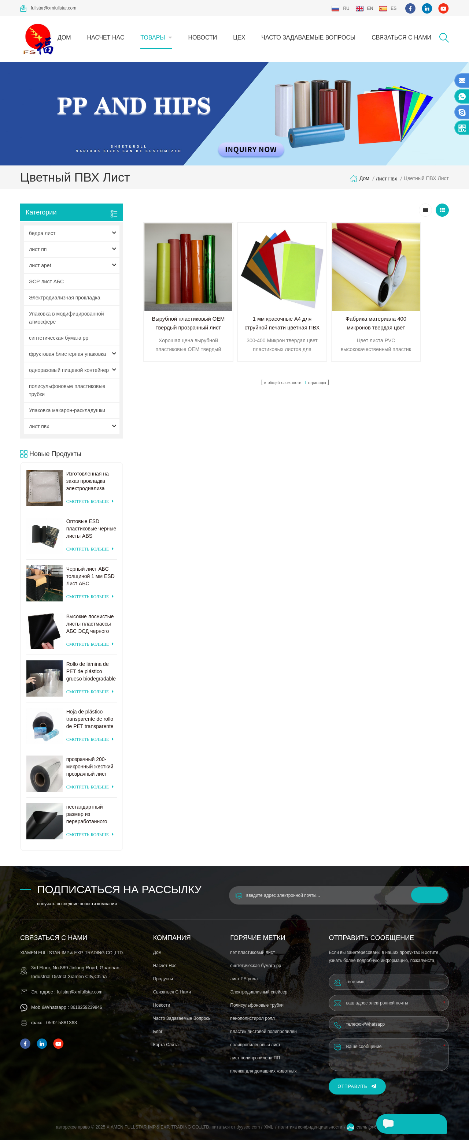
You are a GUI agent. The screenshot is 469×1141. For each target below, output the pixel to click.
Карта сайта (166, 1045)
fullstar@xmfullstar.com (48, 8)
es (387, 8)
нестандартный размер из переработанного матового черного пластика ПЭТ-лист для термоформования (89, 815)
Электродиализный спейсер (258, 993)
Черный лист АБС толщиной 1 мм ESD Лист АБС (90, 577)
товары (152, 37)
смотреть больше (90, 502)
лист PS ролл (244, 979)
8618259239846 (86, 1008)
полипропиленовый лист (255, 1045)
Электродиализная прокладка (64, 299)
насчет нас (106, 37)
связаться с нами (401, 37)
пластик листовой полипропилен (263, 1032)
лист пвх (386, 180)
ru (340, 8)
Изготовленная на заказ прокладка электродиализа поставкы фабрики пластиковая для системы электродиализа (88, 482)
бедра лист (42, 234)
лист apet (40, 266)
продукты (163, 979)
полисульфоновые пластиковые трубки (67, 391)
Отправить (357, 1087)
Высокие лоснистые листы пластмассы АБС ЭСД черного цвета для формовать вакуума (90, 625)
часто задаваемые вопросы (308, 37)
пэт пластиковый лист (252, 953)
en (364, 8)
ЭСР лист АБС (46, 283)
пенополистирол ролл (252, 1019)
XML (268, 1128)
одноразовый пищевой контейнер (69, 371)
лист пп (38, 250)
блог (158, 1032)
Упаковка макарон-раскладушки (67, 411)
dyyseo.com (248, 1128)
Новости (202, 37)
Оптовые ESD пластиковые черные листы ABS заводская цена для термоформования (91, 530)
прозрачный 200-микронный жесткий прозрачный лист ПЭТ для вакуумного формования (90, 768)
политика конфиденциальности (310, 1128)
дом (64, 37)
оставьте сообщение (410, 1124)
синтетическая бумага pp (58, 339)
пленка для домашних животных (263, 1072)
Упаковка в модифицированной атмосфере (66, 319)
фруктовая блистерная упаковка (67, 355)
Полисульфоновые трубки (257, 1006)
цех (239, 37)
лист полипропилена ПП (255, 1059)
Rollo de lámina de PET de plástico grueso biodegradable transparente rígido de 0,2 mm (91, 672)
